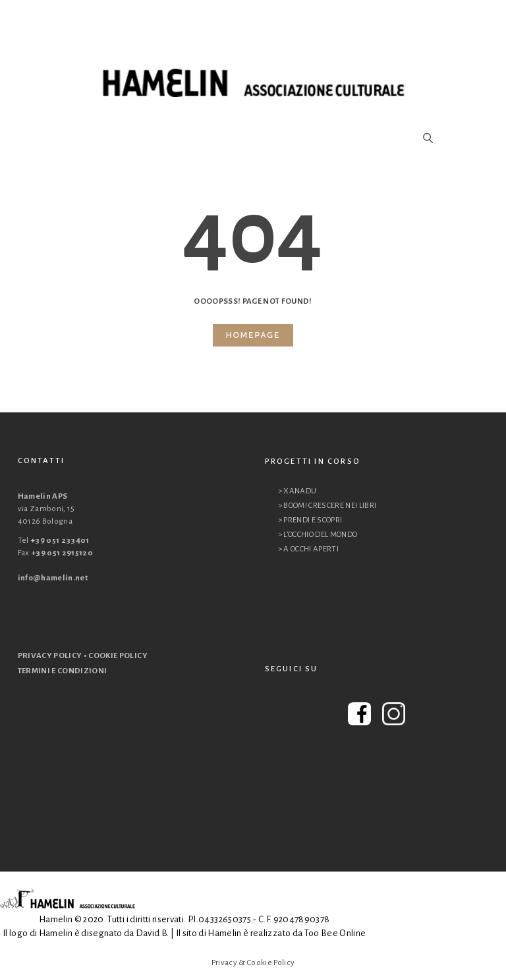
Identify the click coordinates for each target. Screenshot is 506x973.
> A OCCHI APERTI (308, 549)
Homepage (253, 335)
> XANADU (297, 491)
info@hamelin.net (53, 578)
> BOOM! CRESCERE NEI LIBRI (327, 505)
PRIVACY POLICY (50, 656)
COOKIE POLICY (118, 656)
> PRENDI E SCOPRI (310, 520)
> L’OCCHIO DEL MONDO (318, 534)
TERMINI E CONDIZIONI (62, 671)
